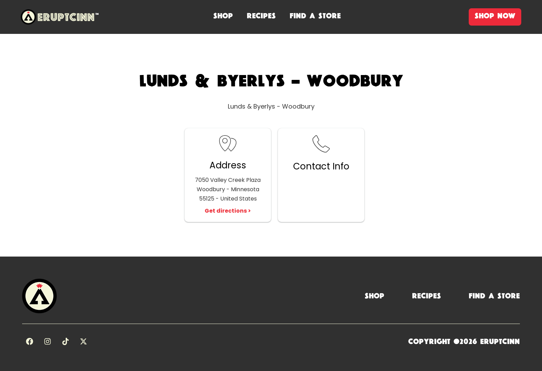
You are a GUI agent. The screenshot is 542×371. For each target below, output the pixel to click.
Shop (374, 296)
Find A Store (315, 16)
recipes (261, 16)
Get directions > (228, 211)
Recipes (426, 296)
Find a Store (494, 296)
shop (223, 16)
